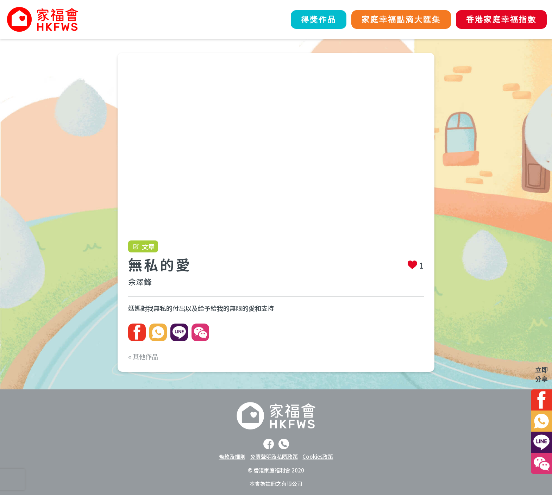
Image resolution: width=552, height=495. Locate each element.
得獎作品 (316, 19)
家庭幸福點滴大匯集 (399, 19)
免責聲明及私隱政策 (274, 456)
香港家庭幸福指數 (501, 19)
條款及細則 (232, 456)
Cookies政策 (317, 456)
